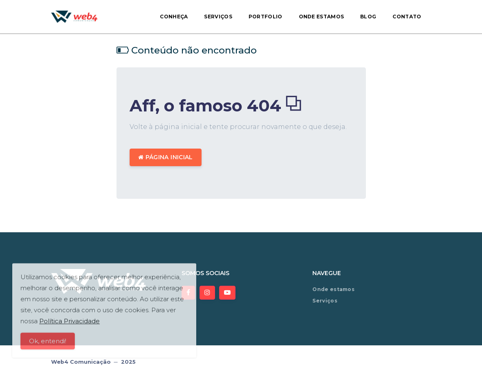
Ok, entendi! (47, 344)
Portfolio (265, 16)
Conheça (174, 16)
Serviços (218, 16)
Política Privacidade (69, 324)
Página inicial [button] (165, 157)
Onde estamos (321, 16)
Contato (406, 16)
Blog (368, 16)
